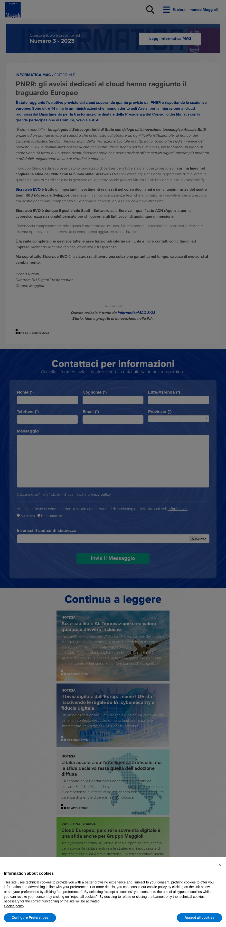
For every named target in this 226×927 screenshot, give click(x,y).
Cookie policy (14, 906)
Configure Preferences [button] (30, 917)
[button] (220, 865)
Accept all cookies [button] (199, 917)
